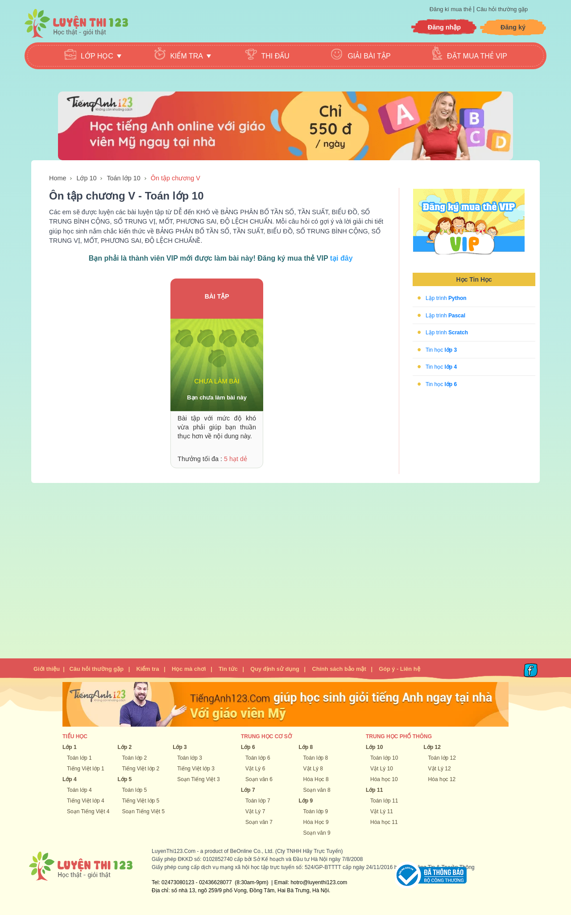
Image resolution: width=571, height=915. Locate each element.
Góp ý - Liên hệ (399, 668)
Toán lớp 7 (257, 801)
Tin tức (228, 668)
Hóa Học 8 (316, 779)
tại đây (341, 258)
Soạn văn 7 (259, 822)
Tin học (441, 349)
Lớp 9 (306, 801)
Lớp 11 (374, 790)
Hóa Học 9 (316, 822)
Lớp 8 (306, 747)
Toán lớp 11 (384, 801)
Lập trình (446, 298)
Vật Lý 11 (381, 811)
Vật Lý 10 (381, 768)
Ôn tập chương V (175, 178)
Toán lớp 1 (79, 758)
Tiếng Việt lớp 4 (85, 801)
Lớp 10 (86, 178)
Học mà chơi (189, 668)
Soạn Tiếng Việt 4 (88, 811)
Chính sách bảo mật (339, 668)
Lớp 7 (248, 790)
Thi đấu (275, 56)
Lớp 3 (180, 747)
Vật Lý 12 (439, 768)
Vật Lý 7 (255, 811)
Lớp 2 (125, 747)
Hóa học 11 (384, 822)
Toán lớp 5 (134, 790)
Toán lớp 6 (257, 758)
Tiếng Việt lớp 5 (141, 801)
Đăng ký (513, 27)
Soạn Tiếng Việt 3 (198, 779)
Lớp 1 (69, 747)
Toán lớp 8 (315, 758)
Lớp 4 (69, 779)
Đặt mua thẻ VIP (477, 56)
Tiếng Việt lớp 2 (141, 768)
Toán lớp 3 (189, 758)
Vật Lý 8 (313, 768)
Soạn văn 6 (259, 779)
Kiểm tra (147, 668)
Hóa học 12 (442, 779)
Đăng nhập (444, 27)
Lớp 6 (248, 747)
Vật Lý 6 (255, 768)
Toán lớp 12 (442, 758)
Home (57, 178)
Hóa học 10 (384, 779)
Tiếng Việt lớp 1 (85, 768)
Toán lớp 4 (79, 790)
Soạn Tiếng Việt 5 (143, 811)
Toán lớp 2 (134, 758)
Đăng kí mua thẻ (451, 9)
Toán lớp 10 (123, 178)
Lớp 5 (125, 779)
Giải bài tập (369, 56)
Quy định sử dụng (274, 668)
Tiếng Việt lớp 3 (196, 768)
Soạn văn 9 (317, 833)
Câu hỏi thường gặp (502, 9)
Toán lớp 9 (315, 811)
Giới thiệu (46, 668)
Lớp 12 (432, 747)
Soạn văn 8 (317, 790)
